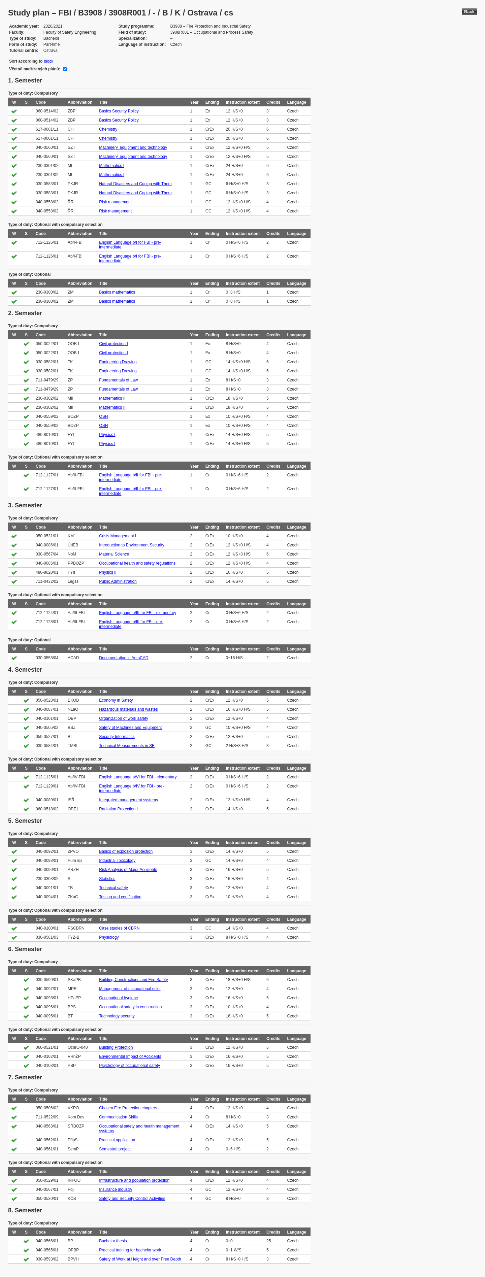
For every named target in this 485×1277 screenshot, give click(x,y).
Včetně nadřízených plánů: (34, 69)
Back (469, 11)
